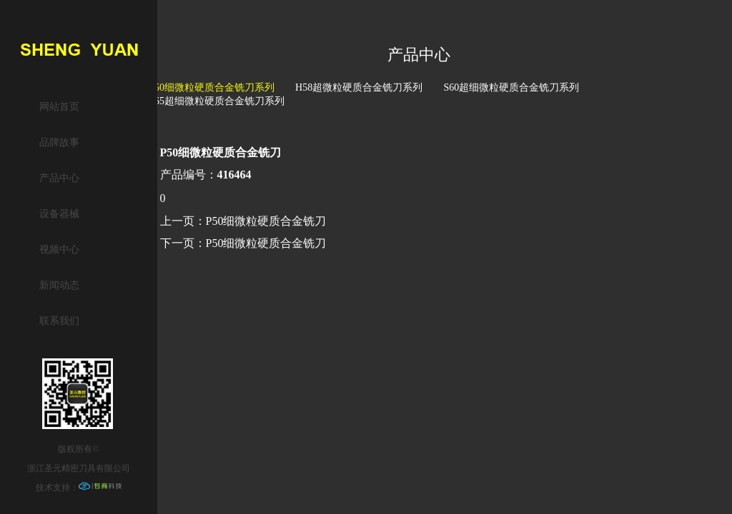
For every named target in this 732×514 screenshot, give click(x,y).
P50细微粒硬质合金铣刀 (266, 221)
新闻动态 (59, 285)
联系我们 (59, 321)
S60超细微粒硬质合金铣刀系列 (511, 87)
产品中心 (59, 178)
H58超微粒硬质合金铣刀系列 (358, 87)
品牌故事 (59, 142)
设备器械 (59, 213)
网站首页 (59, 106)
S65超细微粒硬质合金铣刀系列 (217, 101)
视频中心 (59, 249)
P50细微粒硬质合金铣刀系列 (211, 87)
